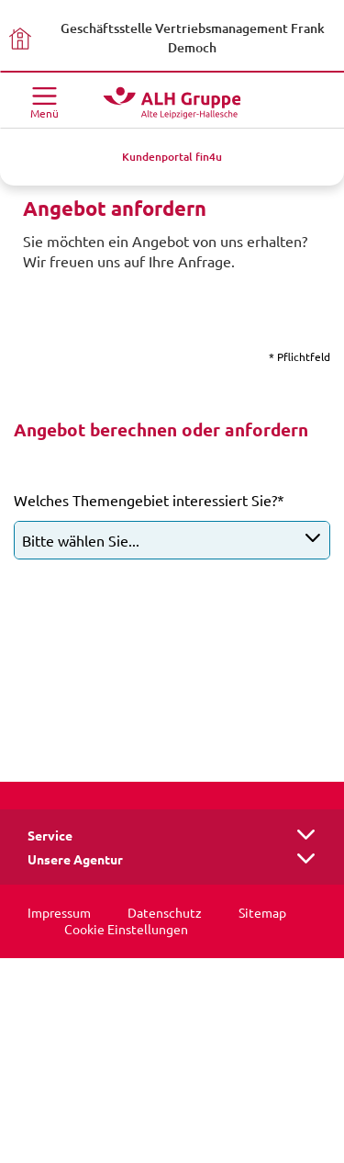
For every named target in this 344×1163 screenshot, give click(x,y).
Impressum (59, 913)
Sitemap (262, 913)
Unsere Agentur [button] (75, 859)
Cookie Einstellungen (126, 929)
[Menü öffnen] (44, 100)
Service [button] (50, 836)
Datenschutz (165, 913)
